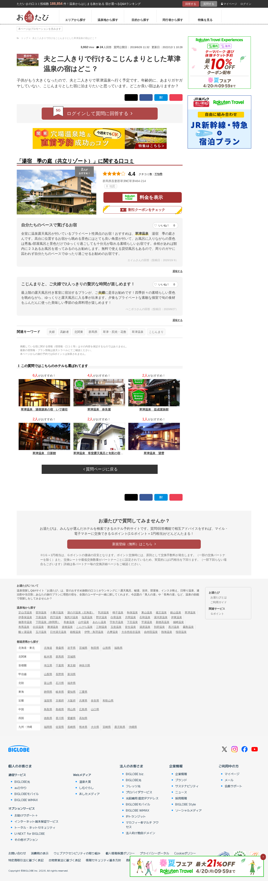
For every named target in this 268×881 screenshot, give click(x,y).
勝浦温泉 (52, 626)
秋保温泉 (132, 612)
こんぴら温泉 (84, 626)
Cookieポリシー (185, 853)
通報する (178, 271)
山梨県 (48, 674)
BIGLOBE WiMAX (26, 800)
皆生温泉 (130, 626)
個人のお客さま (20, 765)
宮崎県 (107, 726)
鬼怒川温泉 (71, 617)
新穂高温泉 (162, 622)
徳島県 (48, 718)
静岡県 (48, 691)
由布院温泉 (151, 631)
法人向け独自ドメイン (140, 833)
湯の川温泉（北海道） (80, 612)
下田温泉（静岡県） (48, 622)
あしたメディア (89, 794)
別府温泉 (159, 626)
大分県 (95, 726)
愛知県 (71, 691)
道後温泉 (67, 626)
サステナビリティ (187, 786)
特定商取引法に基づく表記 (26, 860)
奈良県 (95, 700)
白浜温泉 (38, 626)
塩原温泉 (87, 617)
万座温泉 (41, 617)
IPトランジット (136, 816)
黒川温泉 (173, 626)
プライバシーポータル (154, 853)
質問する (208, 3)
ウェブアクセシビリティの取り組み (77, 853)
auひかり (20, 788)
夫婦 (52, 331)
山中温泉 (83, 622)
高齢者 (64, 331)
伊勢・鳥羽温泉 (93, 631)
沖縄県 (133, 726)
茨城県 (71, 656)
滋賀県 (48, 700)
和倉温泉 (69, 622)
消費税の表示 (40, 853)
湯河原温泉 (161, 617)
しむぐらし (86, 788)
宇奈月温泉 (116, 622)
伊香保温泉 (25, 617)
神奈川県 (84, 665)
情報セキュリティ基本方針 (103, 860)
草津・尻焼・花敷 (114, 331)
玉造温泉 (116, 626)
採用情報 (181, 798)
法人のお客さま (131, 765)
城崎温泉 (178, 622)
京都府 (60, 700)
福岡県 (48, 726)
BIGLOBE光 (22, 782)
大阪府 (71, 700)
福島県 (118, 647)
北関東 (78, 331)
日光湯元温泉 (58, 631)
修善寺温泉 (25, 622)
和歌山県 (108, 700)
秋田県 (95, 647)
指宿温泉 (181, 631)
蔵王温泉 (161, 612)
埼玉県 (48, 665)
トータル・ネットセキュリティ (34, 827)
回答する (190, 3)
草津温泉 (137, 331)
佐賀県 (60, 726)
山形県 (107, 647)
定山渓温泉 (25, 612)
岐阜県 (60, 691)
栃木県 (48, 656)
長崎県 (71, 726)
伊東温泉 (176, 617)
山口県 (95, 709)
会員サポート (233, 786)
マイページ (229, 3)
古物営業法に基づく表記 (65, 860)
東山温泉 (146, 612)
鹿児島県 (119, 726)
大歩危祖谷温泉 (130, 631)
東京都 (71, 665)
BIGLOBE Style (185, 804)
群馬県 (93, 331)
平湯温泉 (146, 622)
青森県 (60, 647)
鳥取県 (48, 709)
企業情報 (176, 765)
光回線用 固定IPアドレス (142, 798)
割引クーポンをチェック (142, 210)
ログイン (245, 3)
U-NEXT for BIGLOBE (29, 833)
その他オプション (26, 839)
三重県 (83, 691)
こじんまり (156, 331)
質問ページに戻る (100, 469)
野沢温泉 (101, 617)
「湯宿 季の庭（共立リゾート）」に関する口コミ (75, 161)
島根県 (60, 709)
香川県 (60, 718)
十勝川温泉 (57, 612)
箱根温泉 (75, 631)
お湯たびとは (218, 597)
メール (229, 780)
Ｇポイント (217, 613)
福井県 (71, 683)
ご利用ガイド (218, 602)
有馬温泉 (23, 626)
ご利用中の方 (229, 765)
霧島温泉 (188, 626)
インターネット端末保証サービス (36, 821)
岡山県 (71, 709)
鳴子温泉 (117, 612)
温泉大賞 (85, 782)
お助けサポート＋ (26, 815)
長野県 (60, 674)
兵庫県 (83, 700)
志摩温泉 (112, 631)
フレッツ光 (133, 786)
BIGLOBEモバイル (26, 794)
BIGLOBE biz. (135, 774)
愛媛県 (71, 718)
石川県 (60, 683)
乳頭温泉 (103, 612)
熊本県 (83, 726)
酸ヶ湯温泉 (25, 631)
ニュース (181, 792)
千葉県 (60, 665)
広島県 (83, 709)
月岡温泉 (130, 617)
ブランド (181, 780)
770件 (158, 174)
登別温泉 (41, 612)
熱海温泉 (166, 631)
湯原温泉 (144, 626)
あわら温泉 (99, 622)
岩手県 (71, 647)
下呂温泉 (132, 622)
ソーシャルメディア (188, 810)
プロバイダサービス (139, 792)
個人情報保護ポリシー (120, 853)
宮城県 (83, 647)
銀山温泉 (175, 612)
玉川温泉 (41, 631)
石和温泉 (144, 617)
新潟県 (71, 674)
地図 (110, 186)
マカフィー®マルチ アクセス (142, 824)
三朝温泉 (101, 626)
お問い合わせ (17, 853)
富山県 (48, 683)
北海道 (48, 647)
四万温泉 (55, 617)
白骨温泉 (116, 617)
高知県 (83, 718)
